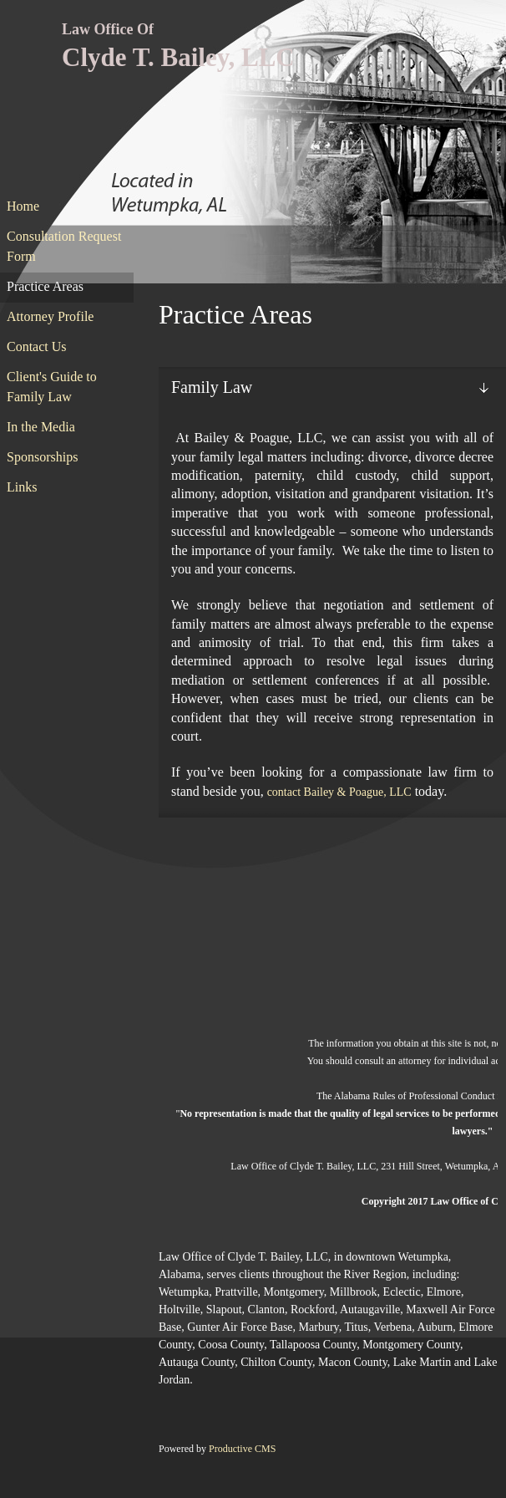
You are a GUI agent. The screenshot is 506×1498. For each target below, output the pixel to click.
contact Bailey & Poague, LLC (339, 792)
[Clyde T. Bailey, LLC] (172, 47)
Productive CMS (242, 1449)
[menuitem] (67, 207)
